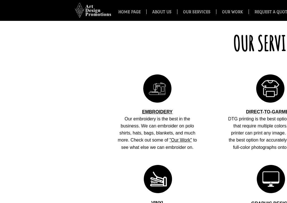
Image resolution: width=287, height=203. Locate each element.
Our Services (196, 11)
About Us (161, 11)
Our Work (232, 11)
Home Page (129, 11)
